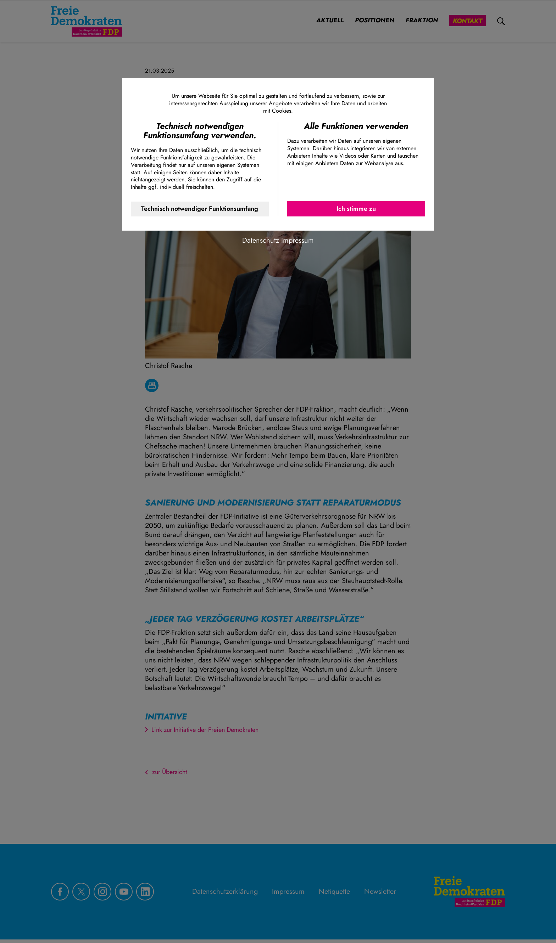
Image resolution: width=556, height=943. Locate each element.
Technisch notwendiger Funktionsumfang (199, 208)
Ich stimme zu (356, 208)
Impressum (297, 240)
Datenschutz (260, 240)
